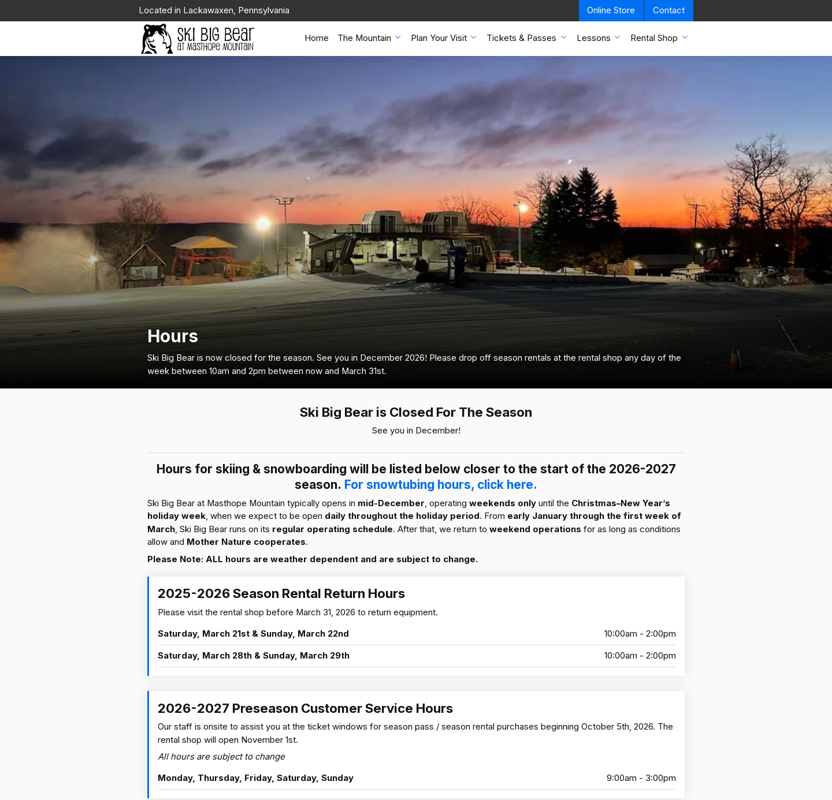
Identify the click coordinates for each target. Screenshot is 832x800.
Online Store (611, 10)
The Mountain (370, 37)
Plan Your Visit (444, 37)
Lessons (599, 37)
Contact (669, 10)
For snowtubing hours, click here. (440, 484)
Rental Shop (659, 37)
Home (316, 38)
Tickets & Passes (527, 37)
